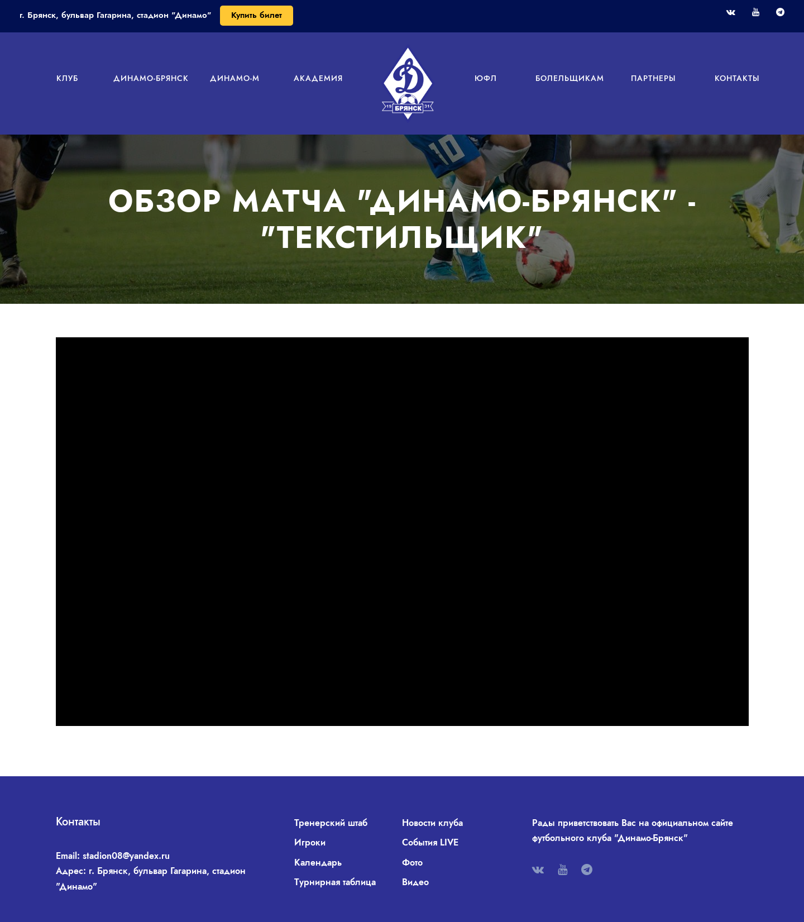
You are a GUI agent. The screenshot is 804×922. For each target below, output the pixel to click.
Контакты (737, 78)
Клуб (67, 78)
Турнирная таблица (335, 882)
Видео (415, 882)
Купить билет (256, 15)
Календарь (318, 862)
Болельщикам (569, 78)
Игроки (310, 842)
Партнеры (653, 78)
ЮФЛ (486, 78)
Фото (412, 862)
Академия (318, 78)
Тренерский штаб (330, 822)
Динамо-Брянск (151, 78)
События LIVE (430, 842)
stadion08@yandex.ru (126, 855)
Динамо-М (235, 78)
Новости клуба (432, 822)
